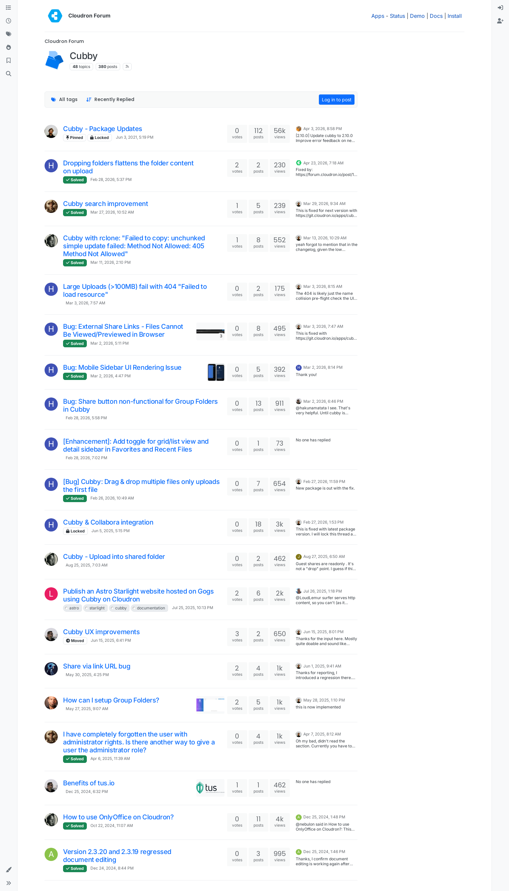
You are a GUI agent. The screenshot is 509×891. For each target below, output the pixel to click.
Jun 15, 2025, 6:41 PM (111, 640)
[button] (9, 870)
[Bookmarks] (9, 60)
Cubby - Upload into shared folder (114, 557)
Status (397, 16)
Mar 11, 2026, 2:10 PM (110, 262)
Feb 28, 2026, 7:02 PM (86, 457)
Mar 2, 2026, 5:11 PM (109, 343)
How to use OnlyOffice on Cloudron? (118, 817)
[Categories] (9, 8)
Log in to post (337, 99)
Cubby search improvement (105, 204)
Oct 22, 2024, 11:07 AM (111, 825)
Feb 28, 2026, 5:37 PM (111, 179)
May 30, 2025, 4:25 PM (87, 674)
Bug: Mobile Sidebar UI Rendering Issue (122, 367)
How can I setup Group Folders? (111, 700)
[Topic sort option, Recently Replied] (110, 99)
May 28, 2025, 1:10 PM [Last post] (324, 700)
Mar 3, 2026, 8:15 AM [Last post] (322, 286)
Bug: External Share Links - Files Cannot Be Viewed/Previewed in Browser (123, 330)
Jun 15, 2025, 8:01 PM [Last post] (323, 631)
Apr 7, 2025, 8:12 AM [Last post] (322, 734)
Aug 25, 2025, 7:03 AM (87, 565)
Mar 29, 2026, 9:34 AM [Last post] (324, 203)
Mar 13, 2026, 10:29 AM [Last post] (325, 237)
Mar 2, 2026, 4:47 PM (110, 375)
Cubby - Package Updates (102, 129)
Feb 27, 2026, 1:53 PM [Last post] (323, 522)
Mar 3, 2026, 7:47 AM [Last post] (323, 326)
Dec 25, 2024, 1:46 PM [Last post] (324, 851)
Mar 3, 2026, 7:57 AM (85, 302)
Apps (377, 16)
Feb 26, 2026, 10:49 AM (112, 498)
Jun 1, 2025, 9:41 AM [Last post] (322, 666)
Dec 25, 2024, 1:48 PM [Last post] (324, 816)
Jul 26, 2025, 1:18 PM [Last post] (322, 591)
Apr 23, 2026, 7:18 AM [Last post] (323, 162)
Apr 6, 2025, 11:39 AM (110, 758)
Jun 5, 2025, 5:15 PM (110, 530)
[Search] (9, 74)
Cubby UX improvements (101, 632)
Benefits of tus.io (89, 783)
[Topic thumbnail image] (210, 331)
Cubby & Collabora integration (108, 522)
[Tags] (9, 34)
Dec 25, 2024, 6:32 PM (87, 791)
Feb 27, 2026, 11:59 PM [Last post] (324, 481)
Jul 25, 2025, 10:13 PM (192, 607)
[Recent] (9, 21)
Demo (417, 16)
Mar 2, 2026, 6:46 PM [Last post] (323, 401)
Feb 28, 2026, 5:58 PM (86, 417)
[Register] (500, 21)
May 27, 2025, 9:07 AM (87, 708)
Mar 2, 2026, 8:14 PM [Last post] (323, 367)
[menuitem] (500, 8)
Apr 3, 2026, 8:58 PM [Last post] (322, 128)
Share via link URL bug (96, 666)
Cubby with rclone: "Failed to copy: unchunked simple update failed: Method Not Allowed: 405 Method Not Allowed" (134, 246)
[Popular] (9, 47)
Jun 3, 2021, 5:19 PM (134, 137)
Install (455, 16)
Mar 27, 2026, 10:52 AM (112, 212)
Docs (436, 16)
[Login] (500, 8)
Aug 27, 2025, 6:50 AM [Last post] (324, 556)
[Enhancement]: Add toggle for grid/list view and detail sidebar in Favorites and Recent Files (136, 445)
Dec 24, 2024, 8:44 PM (112, 868)
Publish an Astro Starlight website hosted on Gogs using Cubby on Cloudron (138, 595)
